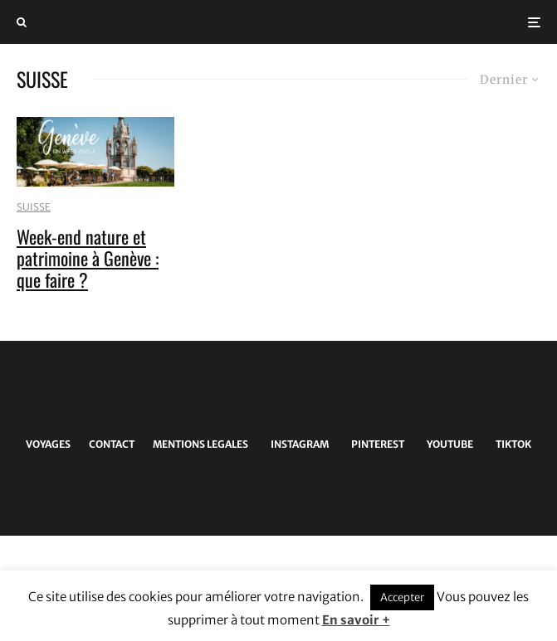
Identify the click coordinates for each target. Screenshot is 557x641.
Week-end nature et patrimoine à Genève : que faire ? (88, 258)
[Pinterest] (375, 444)
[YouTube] (447, 444)
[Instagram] (297, 444)
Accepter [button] (402, 597)
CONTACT (111, 444)
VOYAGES (48, 444)
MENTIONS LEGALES (200, 444)
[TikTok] (510, 444)
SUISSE (34, 207)
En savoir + (356, 620)
